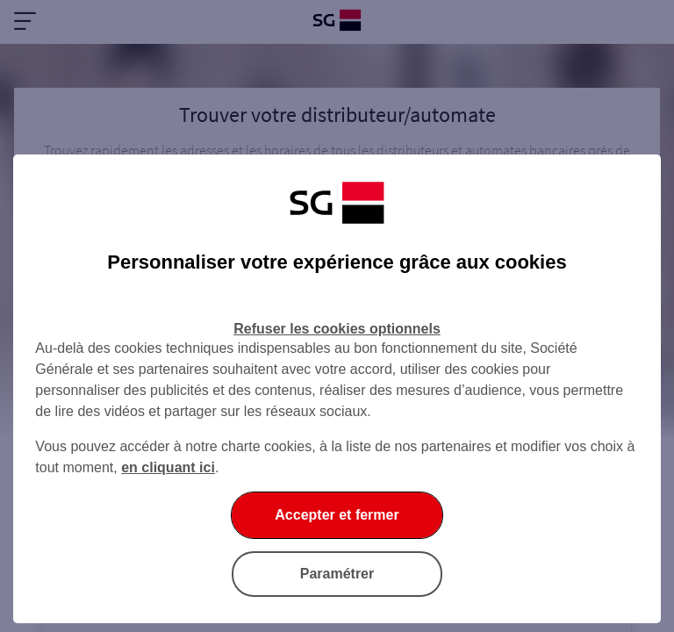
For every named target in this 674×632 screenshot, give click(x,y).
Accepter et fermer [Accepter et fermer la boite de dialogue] (336, 514)
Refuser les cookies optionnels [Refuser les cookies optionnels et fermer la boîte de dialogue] (337, 328)
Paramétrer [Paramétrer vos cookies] (337, 573)
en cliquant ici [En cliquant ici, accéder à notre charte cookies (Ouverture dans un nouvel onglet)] (168, 467)
